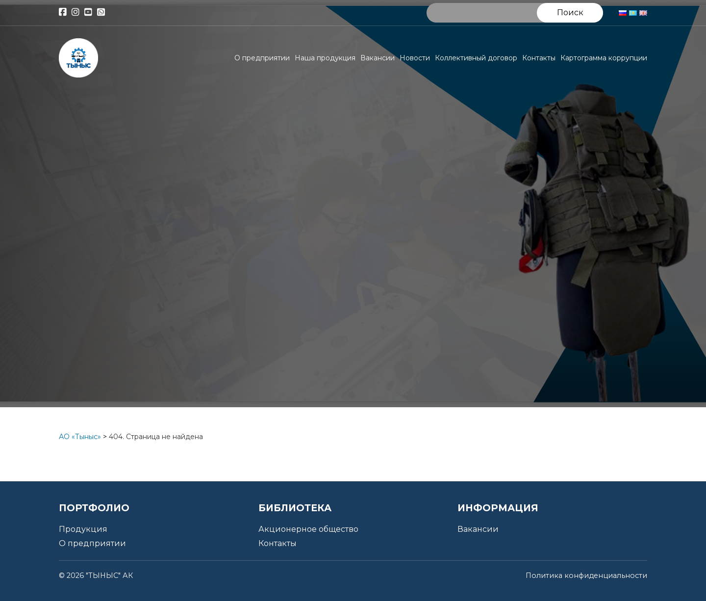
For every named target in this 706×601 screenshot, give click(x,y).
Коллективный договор (476, 57)
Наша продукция (325, 57)
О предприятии (262, 57)
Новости (415, 57)
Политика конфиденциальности (586, 575)
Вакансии (377, 57)
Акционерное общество (308, 529)
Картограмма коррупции (603, 57)
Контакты (538, 57)
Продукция (83, 529)
